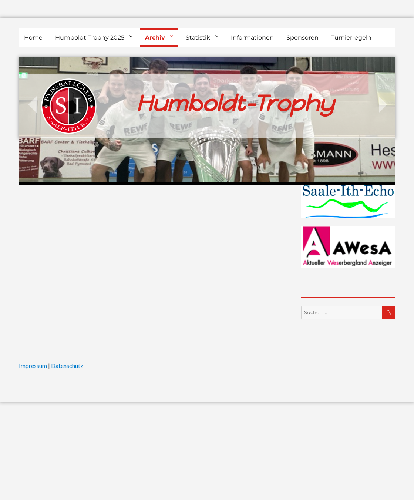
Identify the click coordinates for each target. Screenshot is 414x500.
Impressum (33, 365)
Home (33, 37)
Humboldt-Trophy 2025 (89, 37)
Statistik (198, 37)
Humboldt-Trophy (235, 103)
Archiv (155, 37)
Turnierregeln (351, 37)
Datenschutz (67, 365)
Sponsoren (302, 37)
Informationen (252, 37)
